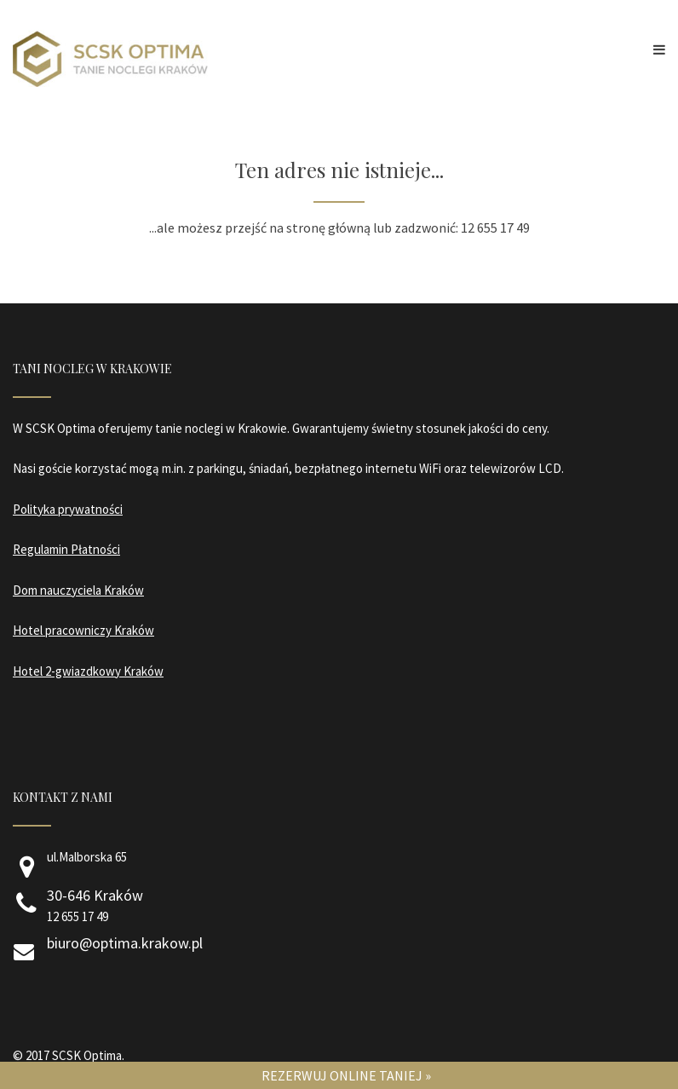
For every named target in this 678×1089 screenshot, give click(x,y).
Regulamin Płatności (66, 549)
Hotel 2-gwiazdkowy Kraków (88, 671)
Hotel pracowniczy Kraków (83, 630)
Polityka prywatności (68, 509)
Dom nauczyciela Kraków (78, 590)
